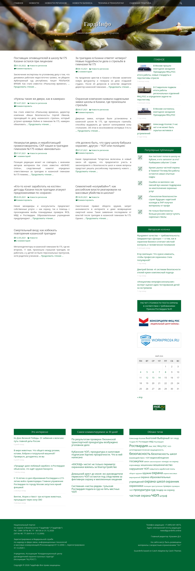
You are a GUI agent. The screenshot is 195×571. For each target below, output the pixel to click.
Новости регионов (38, 65)
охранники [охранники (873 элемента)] (136, 486)
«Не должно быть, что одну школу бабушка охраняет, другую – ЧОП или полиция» (103, 144)
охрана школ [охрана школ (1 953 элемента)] (154, 481)
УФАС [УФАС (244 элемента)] (150, 446)
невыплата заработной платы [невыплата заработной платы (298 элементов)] (162, 469)
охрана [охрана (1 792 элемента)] (157, 473)
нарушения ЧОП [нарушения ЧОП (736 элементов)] (139, 468)
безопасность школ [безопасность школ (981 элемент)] (164, 454)
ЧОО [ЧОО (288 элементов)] (169, 446)
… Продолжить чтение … (118, 87)
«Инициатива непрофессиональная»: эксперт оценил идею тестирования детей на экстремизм (158, 284)
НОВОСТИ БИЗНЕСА (82, 3)
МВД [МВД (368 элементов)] (151, 441)
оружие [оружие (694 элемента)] (146, 473)
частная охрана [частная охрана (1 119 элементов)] (140, 496)
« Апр (140, 397)
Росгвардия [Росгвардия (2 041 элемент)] (138, 445)
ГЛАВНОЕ (18, 3)
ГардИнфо (97, 24)
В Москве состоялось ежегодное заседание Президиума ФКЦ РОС (164, 111)
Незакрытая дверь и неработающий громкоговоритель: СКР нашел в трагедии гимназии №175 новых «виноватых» (41, 146)
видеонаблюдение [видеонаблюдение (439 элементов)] (159, 457)
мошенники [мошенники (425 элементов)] (147, 465)
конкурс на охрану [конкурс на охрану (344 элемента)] (170, 461)
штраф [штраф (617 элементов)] (163, 495)
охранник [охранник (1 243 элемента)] (172, 481)
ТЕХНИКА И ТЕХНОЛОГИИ (111, 3)
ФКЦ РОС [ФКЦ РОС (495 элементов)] (162, 446)
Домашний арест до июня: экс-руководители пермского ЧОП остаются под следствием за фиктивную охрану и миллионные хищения (97, 476)
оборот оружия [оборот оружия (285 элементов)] (135, 473)
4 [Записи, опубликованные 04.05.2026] (140, 372)
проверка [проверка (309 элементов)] (167, 486)
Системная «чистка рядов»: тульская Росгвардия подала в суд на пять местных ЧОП (95, 488)
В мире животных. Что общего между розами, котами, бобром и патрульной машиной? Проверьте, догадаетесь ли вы (37, 453)
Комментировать (24, 68)
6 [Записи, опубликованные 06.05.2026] (153, 372)
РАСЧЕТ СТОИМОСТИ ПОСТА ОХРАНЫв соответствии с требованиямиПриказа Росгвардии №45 (159, 305)
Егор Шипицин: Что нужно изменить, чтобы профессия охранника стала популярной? (156, 257)
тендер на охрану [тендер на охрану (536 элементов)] (165, 489)
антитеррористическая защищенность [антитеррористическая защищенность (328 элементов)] (146, 450)
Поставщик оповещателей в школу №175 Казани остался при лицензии (40, 59)
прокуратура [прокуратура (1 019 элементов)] (141, 490)
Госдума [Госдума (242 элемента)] (132, 442)
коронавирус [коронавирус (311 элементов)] (134, 465)
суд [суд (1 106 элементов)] (153, 490)
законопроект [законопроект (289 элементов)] (155, 461)
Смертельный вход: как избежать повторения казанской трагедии (35, 231)
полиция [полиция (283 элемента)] (147, 486)
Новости (95, 197)
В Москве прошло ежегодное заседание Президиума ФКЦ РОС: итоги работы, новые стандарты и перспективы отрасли (156, 71)
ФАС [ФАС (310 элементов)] (155, 446)
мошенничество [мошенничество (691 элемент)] (163, 465)
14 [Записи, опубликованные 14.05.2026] (159, 377)
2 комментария (85, 71)
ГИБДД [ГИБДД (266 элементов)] (176, 438)
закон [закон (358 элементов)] (146, 461)
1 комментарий (23, 156)
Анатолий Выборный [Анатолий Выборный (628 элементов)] (157, 438)
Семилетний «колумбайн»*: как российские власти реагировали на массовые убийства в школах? (98, 189)
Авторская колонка (159, 229)
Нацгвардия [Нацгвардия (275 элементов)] (159, 442)
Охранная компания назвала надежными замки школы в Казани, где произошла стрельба (102, 102)
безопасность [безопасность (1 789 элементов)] (140, 453)
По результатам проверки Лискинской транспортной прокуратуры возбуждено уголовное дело (95, 442)
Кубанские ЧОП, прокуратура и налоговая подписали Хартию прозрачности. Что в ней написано (97, 454)
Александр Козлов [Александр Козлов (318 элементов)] (137, 438)
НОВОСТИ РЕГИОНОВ (56, 3)
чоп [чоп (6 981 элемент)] (155, 495)
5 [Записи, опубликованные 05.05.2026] (147, 372)
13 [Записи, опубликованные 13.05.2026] (153, 377)
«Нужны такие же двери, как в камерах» (39, 98)
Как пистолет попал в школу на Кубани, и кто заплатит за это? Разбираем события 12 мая (164, 159)
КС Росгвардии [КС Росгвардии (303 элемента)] (142, 441)
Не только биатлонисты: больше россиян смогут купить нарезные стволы (164, 213)
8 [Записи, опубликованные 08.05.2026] (165, 372)
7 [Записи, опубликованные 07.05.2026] (159, 372)
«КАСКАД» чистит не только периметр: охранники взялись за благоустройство (94, 466)
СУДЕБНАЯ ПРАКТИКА (140, 3)
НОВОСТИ (34, 3)
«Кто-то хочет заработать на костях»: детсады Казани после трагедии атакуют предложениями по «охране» (40, 189)
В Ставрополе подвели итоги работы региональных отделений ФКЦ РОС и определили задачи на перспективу (158, 93)
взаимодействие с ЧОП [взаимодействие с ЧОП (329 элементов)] (139, 458)
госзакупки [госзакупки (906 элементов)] (136, 461)
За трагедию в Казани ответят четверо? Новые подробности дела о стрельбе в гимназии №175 (100, 61)
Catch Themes (175, 550)
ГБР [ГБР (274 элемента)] (171, 438)
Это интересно (39, 432)
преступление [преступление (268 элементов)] (157, 486)
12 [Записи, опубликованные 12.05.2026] (147, 377)
